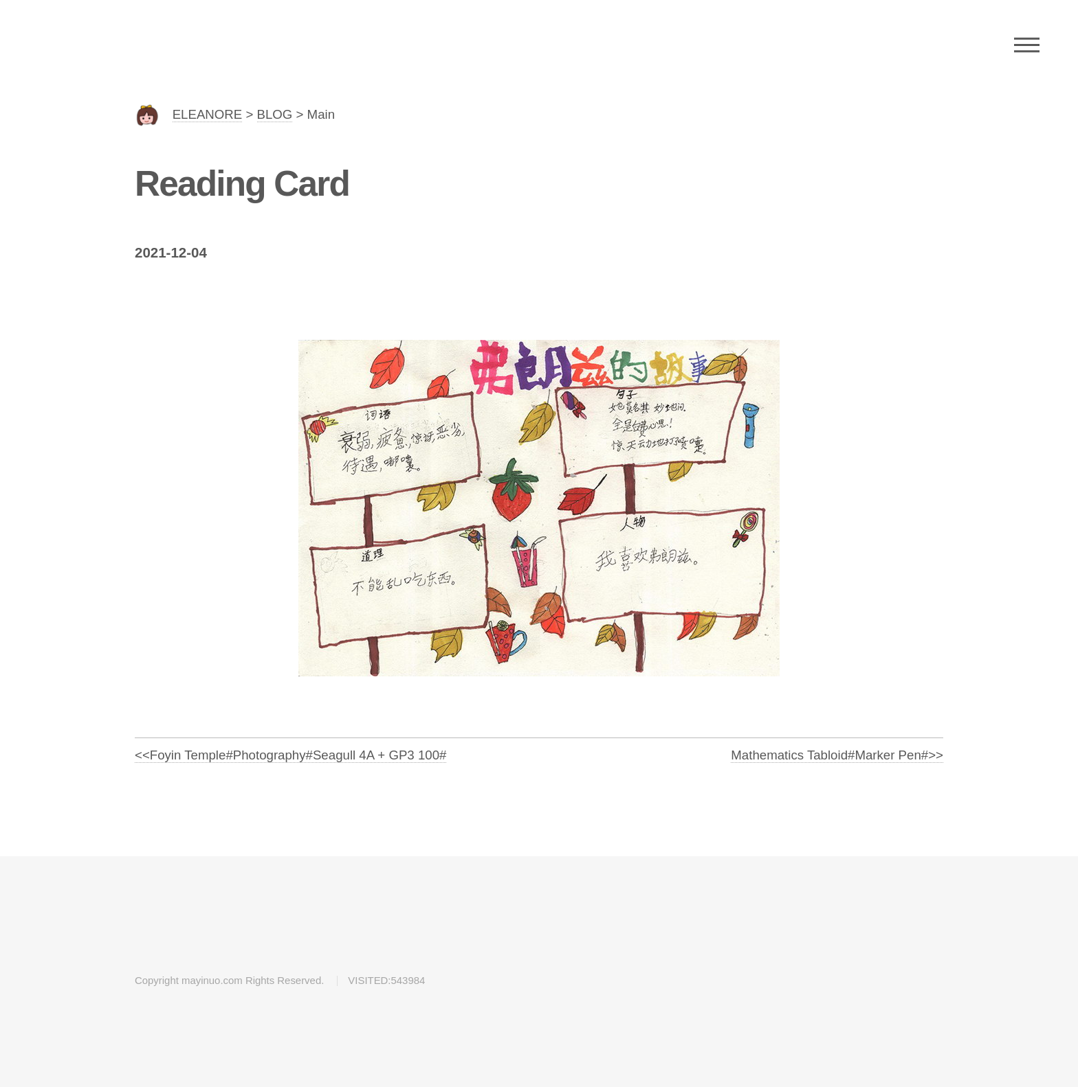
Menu (1027, 44)
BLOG (275, 114)
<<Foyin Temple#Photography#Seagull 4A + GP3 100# (290, 755)
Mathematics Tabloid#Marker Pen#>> (837, 755)
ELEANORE (208, 114)
